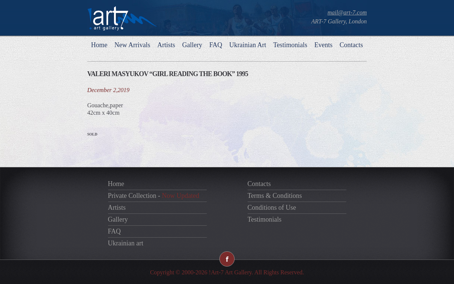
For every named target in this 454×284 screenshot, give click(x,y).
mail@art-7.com (347, 12)
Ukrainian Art (247, 45)
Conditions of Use (272, 207)
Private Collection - (153, 195)
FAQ (215, 45)
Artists (166, 45)
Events (323, 45)
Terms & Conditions (275, 195)
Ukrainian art (125, 243)
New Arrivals (132, 45)
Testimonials (290, 45)
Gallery (192, 45)
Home (99, 45)
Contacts (351, 45)
